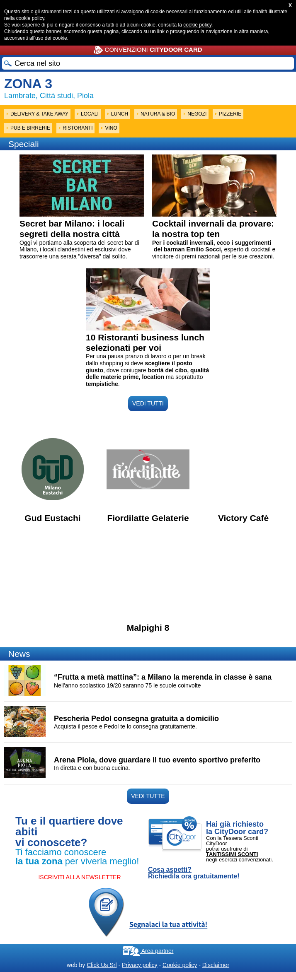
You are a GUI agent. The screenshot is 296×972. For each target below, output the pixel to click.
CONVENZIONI (148, 50)
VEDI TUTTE (148, 796)
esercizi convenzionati (245, 859)
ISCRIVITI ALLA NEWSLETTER (79, 877)
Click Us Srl (101, 965)
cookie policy (197, 25)
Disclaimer (215, 965)
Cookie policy (180, 965)
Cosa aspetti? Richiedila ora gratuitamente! (194, 873)
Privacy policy (140, 965)
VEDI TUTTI (148, 403)
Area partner (148, 951)
